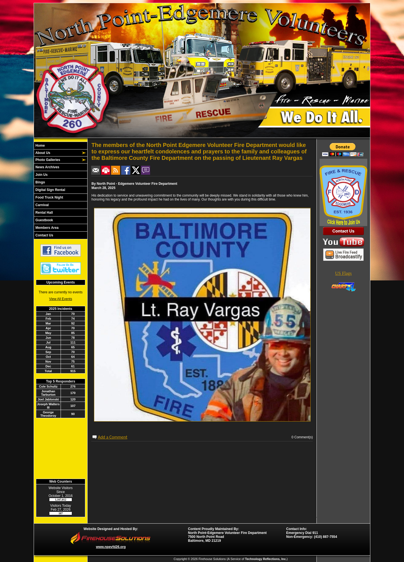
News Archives (47, 167)
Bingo (40, 182)
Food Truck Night (49, 197)
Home (40, 146)
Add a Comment (112, 437)
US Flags (343, 273)
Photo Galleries (47, 160)
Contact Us (44, 235)
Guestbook (44, 220)
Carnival (42, 205)
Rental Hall (44, 213)
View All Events (60, 299)
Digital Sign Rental (50, 190)
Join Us (41, 175)
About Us (42, 153)
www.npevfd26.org (111, 547)
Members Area (47, 228)
